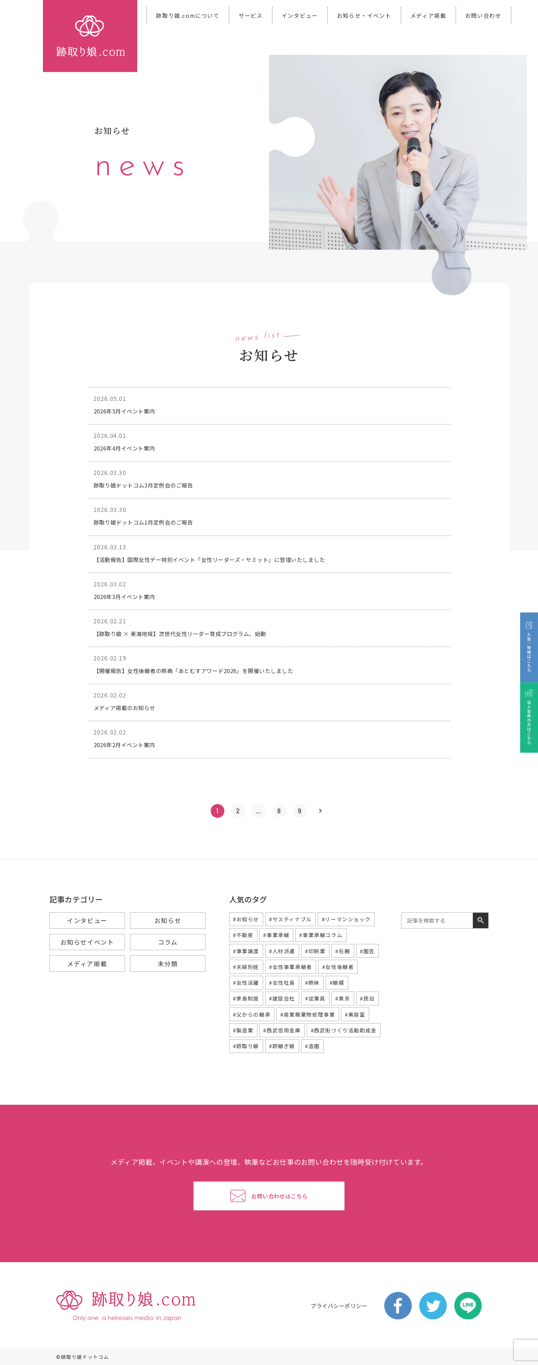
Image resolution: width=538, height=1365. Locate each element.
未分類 (168, 963)
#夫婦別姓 (246, 966)
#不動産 (243, 934)
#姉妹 (312, 982)
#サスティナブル (290, 919)
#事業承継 (276, 934)
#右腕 (342, 951)
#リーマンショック (346, 919)
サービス (250, 15)
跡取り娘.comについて (187, 15)
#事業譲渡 (246, 951)
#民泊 (367, 998)
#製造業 (243, 1030)
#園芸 (367, 951)
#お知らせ (246, 919)
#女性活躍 (246, 982)
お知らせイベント (87, 941)
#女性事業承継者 (290, 966)
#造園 (312, 1046)
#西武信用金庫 (282, 1030)
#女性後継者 (338, 966)
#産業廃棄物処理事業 (307, 1014)
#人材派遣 (282, 951)
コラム (168, 941)
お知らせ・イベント (364, 15)
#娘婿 (337, 982)
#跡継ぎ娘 (282, 1046)
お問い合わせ (483, 15)
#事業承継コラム (320, 934)
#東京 (342, 998)
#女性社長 (282, 982)
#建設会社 (282, 998)
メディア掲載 (428, 15)
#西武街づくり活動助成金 (344, 1030)
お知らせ (167, 920)
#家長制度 (246, 998)
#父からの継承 (251, 1014)
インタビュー (300, 15)
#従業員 (315, 998)
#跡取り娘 (246, 1046)
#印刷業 (315, 951)
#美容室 (355, 1014)
